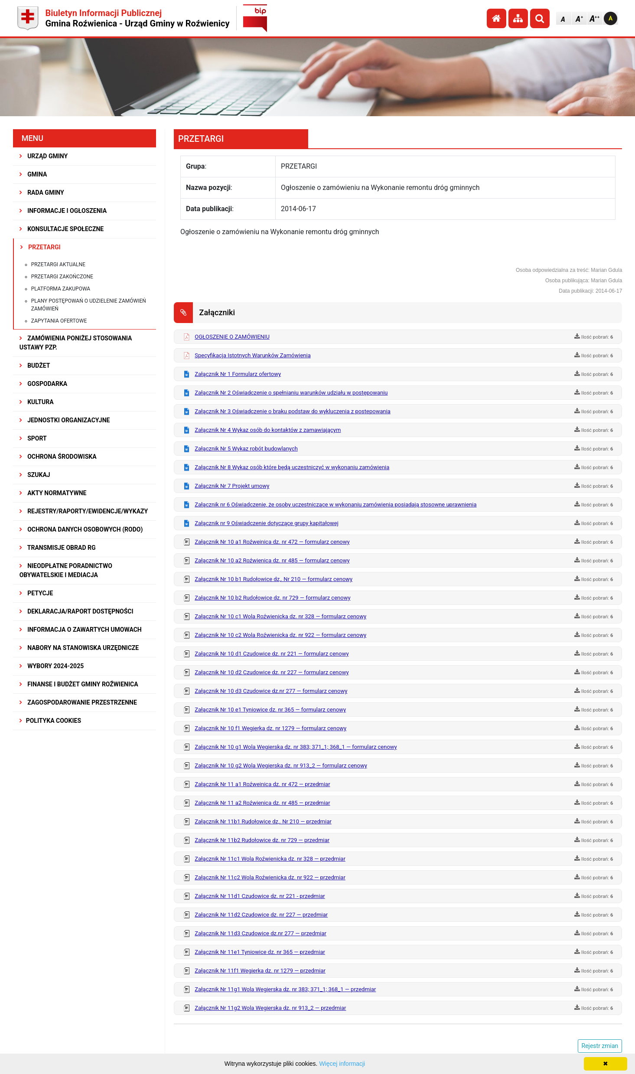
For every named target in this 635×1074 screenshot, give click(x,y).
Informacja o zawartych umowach (81, 629)
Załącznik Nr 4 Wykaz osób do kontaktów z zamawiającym (268, 430)
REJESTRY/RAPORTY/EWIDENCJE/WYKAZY (84, 511)
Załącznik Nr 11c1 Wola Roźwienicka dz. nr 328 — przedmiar (270, 858)
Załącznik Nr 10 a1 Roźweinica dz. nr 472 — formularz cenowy (272, 542)
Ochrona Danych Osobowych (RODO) (81, 529)
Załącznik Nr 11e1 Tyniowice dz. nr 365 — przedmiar (260, 952)
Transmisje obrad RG (58, 547)
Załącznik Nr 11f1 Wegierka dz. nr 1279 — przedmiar (260, 970)
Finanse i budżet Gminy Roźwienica (79, 684)
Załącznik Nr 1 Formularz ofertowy (238, 374)
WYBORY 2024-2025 (52, 666)
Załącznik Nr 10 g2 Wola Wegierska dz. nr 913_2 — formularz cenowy (281, 765)
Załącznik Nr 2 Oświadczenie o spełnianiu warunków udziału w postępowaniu (291, 392)
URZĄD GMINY (44, 156)
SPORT (33, 438)
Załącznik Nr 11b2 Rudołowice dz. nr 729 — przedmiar (262, 840)
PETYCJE (36, 593)
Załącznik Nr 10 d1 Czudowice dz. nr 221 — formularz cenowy (271, 653)
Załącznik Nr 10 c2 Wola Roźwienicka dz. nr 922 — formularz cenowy (280, 635)
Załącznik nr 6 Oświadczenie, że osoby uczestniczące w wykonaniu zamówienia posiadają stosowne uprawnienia (335, 504)
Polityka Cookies (50, 720)
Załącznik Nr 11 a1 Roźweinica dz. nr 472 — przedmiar (262, 784)
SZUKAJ (35, 474)
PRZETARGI (40, 247)
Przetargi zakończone (62, 277)
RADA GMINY (42, 192)
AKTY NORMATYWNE (53, 493)
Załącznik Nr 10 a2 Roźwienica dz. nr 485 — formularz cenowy (272, 560)
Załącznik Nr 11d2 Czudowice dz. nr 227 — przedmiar (261, 914)
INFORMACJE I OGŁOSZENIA (63, 210)
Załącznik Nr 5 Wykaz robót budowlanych (246, 448)
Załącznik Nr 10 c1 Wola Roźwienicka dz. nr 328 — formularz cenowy (280, 616)
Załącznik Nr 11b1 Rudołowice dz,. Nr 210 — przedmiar (263, 821)
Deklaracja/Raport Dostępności (77, 611)
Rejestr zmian (600, 1045)
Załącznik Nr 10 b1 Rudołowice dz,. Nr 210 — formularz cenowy (273, 579)
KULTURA (37, 401)
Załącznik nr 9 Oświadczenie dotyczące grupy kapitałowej (267, 523)
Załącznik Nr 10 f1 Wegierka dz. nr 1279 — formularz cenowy (270, 728)
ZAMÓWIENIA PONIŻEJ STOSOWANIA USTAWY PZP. (76, 343)
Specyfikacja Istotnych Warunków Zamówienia (252, 355)
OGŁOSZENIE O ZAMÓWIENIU (232, 336)
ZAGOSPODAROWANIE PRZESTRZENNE (78, 702)
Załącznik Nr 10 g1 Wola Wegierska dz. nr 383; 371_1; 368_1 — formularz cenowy (296, 747)
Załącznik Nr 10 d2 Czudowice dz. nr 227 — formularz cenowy (271, 672)
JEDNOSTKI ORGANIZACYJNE (65, 420)
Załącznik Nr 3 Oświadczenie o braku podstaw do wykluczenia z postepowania (293, 411)
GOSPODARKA (44, 383)
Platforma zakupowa (61, 289)
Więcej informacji (342, 1063)
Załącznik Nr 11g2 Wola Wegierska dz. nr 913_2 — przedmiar (270, 1008)
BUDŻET (35, 365)
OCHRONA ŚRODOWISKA (58, 456)
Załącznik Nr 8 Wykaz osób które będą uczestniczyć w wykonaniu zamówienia (292, 467)
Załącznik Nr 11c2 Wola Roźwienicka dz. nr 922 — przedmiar (270, 877)
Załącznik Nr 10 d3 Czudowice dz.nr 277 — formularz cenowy (271, 691)
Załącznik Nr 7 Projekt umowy (232, 486)
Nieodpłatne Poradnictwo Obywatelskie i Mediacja (66, 570)
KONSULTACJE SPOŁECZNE (62, 228)
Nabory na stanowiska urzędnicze (79, 647)
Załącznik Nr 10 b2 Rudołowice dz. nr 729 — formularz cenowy (272, 597)
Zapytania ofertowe (59, 321)
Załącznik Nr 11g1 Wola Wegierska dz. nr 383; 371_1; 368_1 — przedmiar (285, 989)
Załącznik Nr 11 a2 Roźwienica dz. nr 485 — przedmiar (262, 803)
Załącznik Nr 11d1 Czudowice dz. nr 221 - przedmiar (260, 896)
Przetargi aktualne (58, 264)
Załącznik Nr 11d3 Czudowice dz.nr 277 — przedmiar (260, 933)
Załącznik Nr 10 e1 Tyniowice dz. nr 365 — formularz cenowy (270, 709)
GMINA (33, 174)
